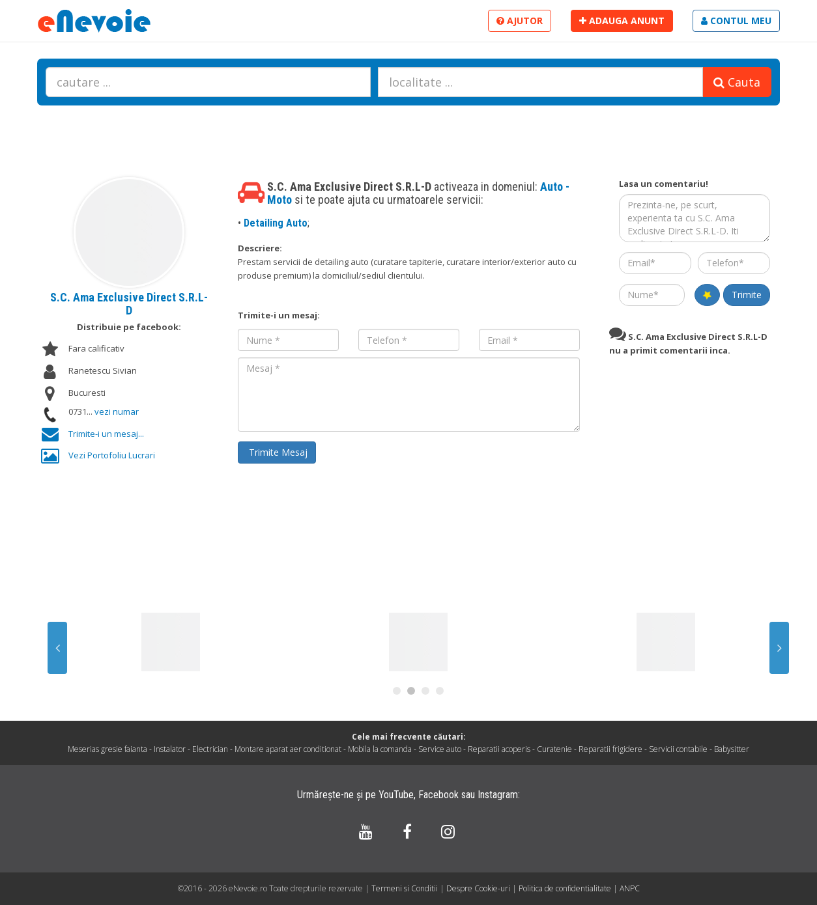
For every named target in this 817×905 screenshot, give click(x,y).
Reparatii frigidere (610, 749)
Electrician (210, 749)
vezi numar (116, 411)
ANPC (630, 888)
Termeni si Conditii (404, 888)
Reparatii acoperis (499, 749)
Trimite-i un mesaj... (106, 433)
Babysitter (731, 749)
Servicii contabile (678, 749)
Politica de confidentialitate (566, 888)
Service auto (439, 749)
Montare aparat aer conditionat (288, 749)
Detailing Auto (276, 223)
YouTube (396, 794)
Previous (57, 648)
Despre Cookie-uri (479, 888)
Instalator (170, 749)
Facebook (438, 794)
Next (779, 648)
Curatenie (554, 749)
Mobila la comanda (380, 749)
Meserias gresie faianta (107, 749)
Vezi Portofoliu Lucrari (111, 455)
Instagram (498, 794)
